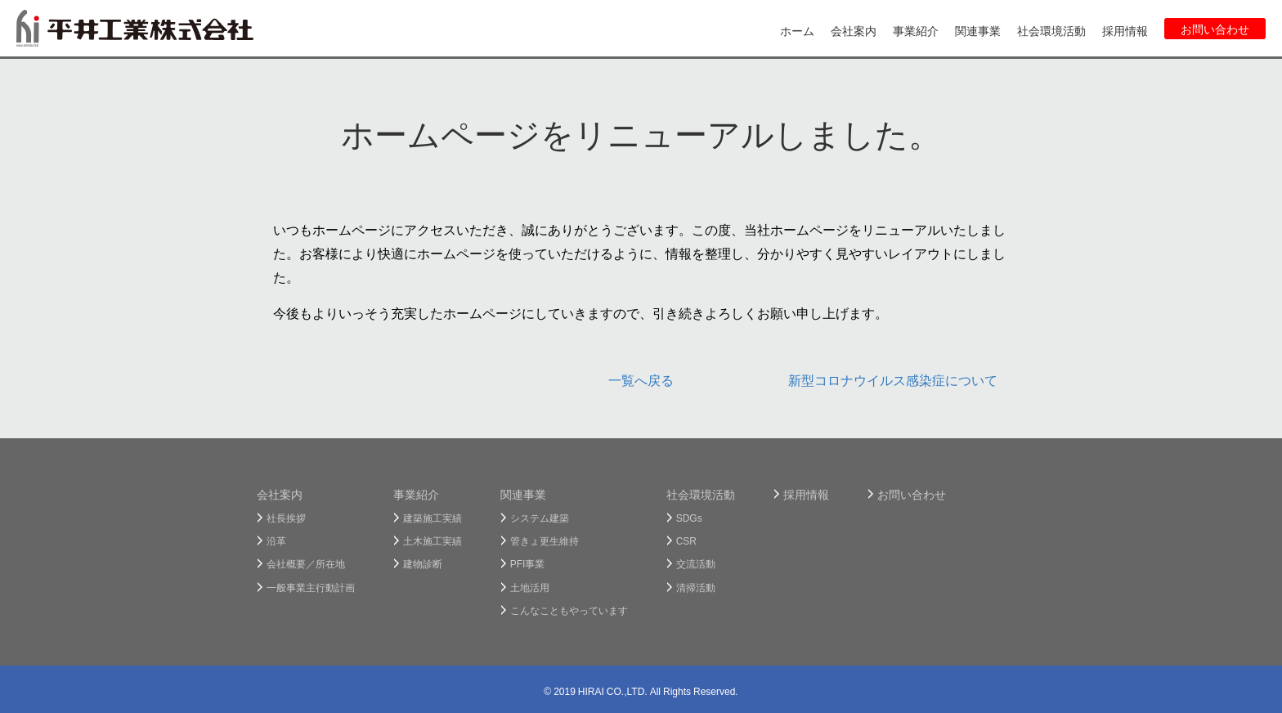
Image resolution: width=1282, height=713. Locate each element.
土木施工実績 (432, 540)
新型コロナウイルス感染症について (892, 379)
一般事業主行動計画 (311, 587)
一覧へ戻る (641, 379)
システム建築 (539, 517)
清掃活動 (695, 587)
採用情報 (1125, 30)
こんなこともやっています (569, 610)
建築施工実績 (432, 517)
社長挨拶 (286, 517)
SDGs (689, 517)
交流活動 (695, 563)
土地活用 (529, 587)
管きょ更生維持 (544, 540)
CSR (686, 540)
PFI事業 (527, 563)
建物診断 (422, 563)
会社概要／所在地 (306, 563)
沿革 (276, 540)
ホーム (797, 30)
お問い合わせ (1215, 28)
